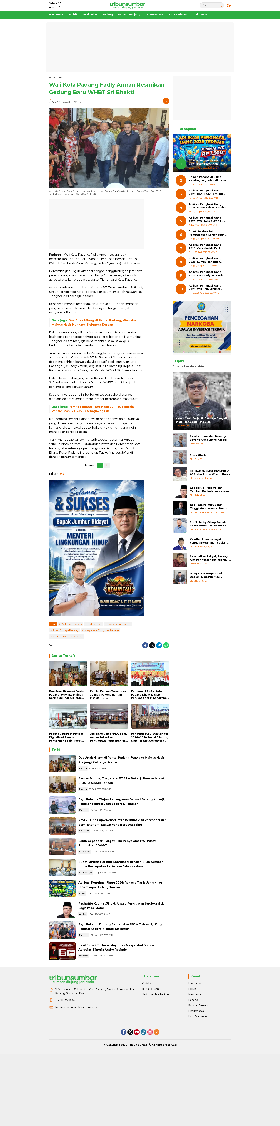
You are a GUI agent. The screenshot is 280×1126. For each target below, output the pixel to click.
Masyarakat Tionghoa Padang (101, 630)
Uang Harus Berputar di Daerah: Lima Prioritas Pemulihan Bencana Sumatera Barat (206, 575)
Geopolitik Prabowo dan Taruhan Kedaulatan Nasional (210, 489)
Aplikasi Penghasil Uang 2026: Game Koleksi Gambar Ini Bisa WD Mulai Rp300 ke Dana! (208, 206)
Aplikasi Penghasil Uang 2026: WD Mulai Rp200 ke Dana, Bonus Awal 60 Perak (207, 219)
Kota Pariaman (197, 1092)
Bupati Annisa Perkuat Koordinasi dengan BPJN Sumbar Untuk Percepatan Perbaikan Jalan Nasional (126, 906)
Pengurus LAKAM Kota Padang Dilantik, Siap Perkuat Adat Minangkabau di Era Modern (149, 694)
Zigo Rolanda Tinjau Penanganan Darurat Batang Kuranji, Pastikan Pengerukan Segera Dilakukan (128, 820)
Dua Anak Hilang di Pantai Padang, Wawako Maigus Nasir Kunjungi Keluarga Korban (66, 694)
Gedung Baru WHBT (119, 623)
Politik (192, 1064)
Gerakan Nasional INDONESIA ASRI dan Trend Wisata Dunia (210, 472)
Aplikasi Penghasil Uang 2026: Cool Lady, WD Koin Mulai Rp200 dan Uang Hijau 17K (208, 273)
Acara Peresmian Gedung (67, 636)
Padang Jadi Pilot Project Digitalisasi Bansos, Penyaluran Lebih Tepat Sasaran (66, 737)
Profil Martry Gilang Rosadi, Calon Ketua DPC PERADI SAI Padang (209, 523)
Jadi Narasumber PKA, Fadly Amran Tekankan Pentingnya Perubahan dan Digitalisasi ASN (108, 737)
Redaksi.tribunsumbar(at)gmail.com (77, 1083)
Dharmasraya (97, 916)
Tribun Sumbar (138, 1120)
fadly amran (94, 623)
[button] (219, 5)
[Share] (166, 101)
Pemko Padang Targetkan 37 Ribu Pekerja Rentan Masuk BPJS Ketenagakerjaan (108, 694)
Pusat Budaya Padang (65, 630)
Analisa (94, 971)
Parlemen (95, 831)
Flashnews (96, 886)
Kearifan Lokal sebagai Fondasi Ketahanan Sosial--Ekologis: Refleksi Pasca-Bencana (208, 541)
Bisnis (94, 942)
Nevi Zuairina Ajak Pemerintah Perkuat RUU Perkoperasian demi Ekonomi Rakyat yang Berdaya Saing (127, 849)
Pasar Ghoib (198, 455)
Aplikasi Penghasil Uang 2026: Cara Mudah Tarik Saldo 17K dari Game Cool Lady (206, 246)
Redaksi (147, 1059)
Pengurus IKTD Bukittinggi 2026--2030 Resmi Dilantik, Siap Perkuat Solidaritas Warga (149, 737)
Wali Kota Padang (71, 623)
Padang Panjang (198, 1081)
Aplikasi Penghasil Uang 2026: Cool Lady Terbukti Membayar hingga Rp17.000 (207, 192)
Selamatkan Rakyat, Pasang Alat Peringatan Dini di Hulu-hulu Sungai (209, 558)
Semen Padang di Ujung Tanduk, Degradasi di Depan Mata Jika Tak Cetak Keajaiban (208, 178)
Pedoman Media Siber (156, 1070)
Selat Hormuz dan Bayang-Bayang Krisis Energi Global (208, 438)
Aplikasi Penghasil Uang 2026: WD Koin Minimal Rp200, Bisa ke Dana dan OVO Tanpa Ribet (205, 287)
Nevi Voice (96, 859)
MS (51, 99)
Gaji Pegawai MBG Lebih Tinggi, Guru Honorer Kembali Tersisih (210, 506)
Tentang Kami (150, 1064)
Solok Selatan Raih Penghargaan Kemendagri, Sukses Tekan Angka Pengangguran (207, 233)
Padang (94, 772)
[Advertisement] (140, 47)
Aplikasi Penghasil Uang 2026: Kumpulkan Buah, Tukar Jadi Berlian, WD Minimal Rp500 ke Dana (205, 260)
